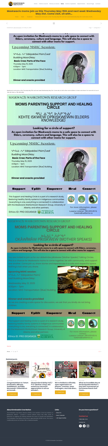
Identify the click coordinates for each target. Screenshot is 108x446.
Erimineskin (18, 27)
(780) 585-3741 (83, 419)
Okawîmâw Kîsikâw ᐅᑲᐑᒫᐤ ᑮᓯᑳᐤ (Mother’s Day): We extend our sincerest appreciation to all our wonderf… (42, 386)
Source (9, 346)
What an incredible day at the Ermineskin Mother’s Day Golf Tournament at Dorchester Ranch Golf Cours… (89, 386)
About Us (58, 412)
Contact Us (82, 422)
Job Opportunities (61, 418)
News (22, 17)
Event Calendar (60, 415)
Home (16, 17)
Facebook (29, 17)
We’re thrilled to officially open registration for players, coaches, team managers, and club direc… (66, 385)
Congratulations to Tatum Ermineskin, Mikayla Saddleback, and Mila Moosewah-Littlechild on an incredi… (17, 386)
